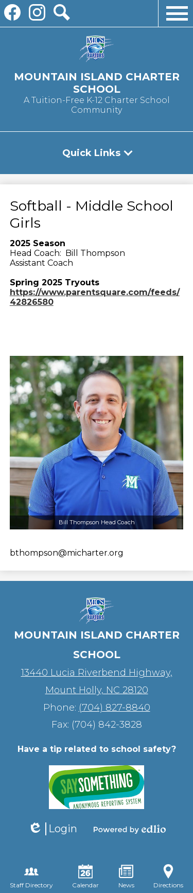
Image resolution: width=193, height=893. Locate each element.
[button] (96, 153)
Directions (168, 876)
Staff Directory (31, 876)
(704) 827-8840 (114, 707)
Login (52, 828)
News (126, 876)
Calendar (85, 876)
